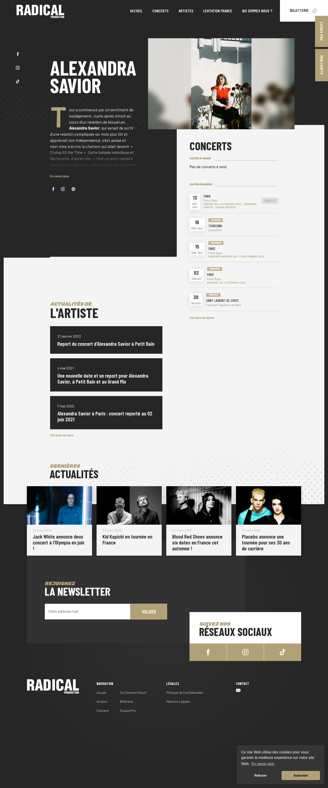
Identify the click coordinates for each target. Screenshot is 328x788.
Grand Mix (215, 230)
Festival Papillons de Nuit (223, 305)
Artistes (102, 701)
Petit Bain (211, 200)
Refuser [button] (260, 775)
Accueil (101, 692)
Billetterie (304, 11)
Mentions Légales (178, 701)
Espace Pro (128, 710)
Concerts (103, 710)
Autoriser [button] (300, 775)
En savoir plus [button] (262, 764)
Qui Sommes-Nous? (133, 692)
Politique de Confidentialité (184, 692)
